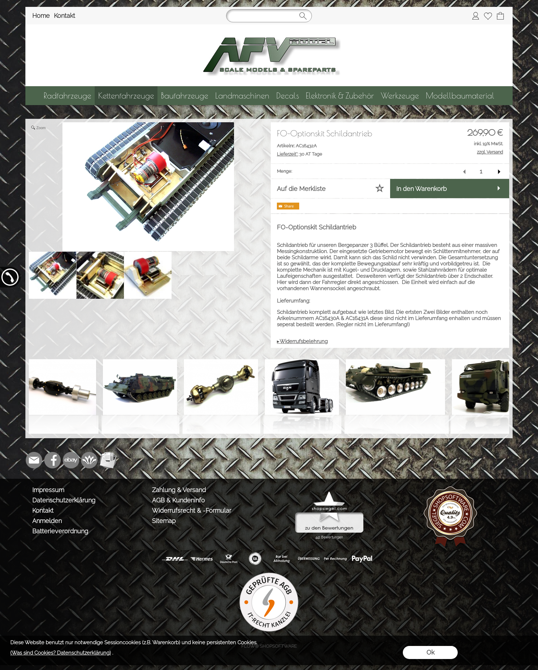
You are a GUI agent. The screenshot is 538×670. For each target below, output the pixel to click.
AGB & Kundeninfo (178, 500)
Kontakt (64, 15)
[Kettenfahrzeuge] (126, 95)
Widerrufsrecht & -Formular (191, 510)
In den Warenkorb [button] (421, 188)
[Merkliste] (487, 15)
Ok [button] (430, 652)
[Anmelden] (475, 15)
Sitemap (164, 520)
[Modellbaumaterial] (460, 95)
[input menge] (480, 171)
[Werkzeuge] (399, 95)
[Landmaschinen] (242, 95)
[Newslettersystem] (108, 460)
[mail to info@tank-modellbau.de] (34, 460)
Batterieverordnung (60, 531)
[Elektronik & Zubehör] (339, 95)
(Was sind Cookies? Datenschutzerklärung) (60, 653)
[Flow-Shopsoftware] (89, 460)
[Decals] (287, 95)
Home (41, 15)
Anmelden (47, 520)
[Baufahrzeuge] (184, 95)
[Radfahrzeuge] (67, 95)
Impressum (48, 489)
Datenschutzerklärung (63, 500)
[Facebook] (52, 460)
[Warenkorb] (500, 15)
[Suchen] (269, 15)
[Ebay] (71, 460)
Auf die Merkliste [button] (301, 188)
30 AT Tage (299, 154)
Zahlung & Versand (179, 489)
